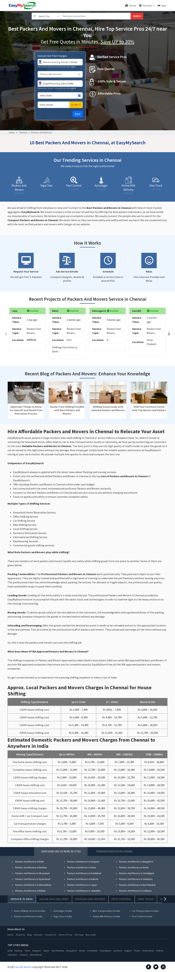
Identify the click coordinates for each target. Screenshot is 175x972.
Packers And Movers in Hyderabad (31, 879)
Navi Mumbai (58, 950)
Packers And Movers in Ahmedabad (31, 884)
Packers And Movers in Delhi (28, 861)
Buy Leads (91, 934)
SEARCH (137, 16)
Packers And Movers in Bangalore (134, 861)
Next (77, 114)
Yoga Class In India (61, 916)
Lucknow (117, 950)
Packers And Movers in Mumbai (29, 867)
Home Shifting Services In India (28, 910)
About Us (20, 934)
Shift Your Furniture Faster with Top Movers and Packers (149, 408)
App (161, 5)
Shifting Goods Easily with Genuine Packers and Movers (108, 408)
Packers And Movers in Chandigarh (135, 873)
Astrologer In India (61, 910)
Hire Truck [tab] (145, 899)
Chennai (23, 132)
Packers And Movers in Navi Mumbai (135, 884)
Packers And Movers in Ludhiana (134, 890)
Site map (79, 934)
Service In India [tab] (22, 899)
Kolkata (160, 950)
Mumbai (19, 950)
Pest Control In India (140, 916)
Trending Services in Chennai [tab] (114, 851)
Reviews (38, 934)
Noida (82, 950)
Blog (29, 934)
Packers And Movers (41, 132)
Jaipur (46, 950)
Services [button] (146, 5)
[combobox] (46, 16)
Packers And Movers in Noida (132, 867)
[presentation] (6, 334)
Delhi (10, 950)
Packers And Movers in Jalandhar (82, 890)
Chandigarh (105, 950)
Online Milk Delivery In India (105, 916)
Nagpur (128, 950)
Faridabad (92, 950)
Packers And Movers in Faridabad (82, 873)
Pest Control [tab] (121, 899)
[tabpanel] (87, 891)
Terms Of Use (65, 934)
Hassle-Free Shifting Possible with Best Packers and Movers (67, 410)
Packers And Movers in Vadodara (134, 879)
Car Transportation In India (143, 910)
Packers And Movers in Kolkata (81, 879)
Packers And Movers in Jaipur (80, 884)
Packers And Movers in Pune (80, 867)
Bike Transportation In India (105, 910)
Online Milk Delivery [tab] (54, 899)
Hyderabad (148, 950)
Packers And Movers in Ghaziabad (31, 873)
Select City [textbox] (44, 16)
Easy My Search (23, 967)
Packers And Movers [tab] (90, 899)
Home (130, 5)
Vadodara (12, 954)
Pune (27, 950)
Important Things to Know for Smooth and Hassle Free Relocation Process (26, 410)
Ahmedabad (36, 954)
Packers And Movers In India (26, 916)
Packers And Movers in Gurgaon (81, 861)
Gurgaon (36, 950)
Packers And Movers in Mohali (28, 890)
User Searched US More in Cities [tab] (61, 851)
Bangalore (71, 950)
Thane (137, 950)
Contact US (50, 934)
